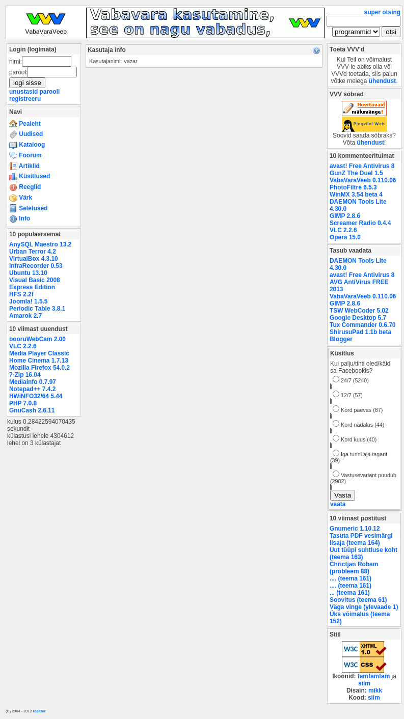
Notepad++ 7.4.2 (32, 389)
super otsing (382, 12)
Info (19, 218)
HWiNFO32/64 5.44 (35, 396)
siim (364, 683)
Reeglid (25, 186)
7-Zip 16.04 (25, 374)
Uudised (26, 133)
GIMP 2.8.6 (345, 215)
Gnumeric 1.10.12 (355, 528)
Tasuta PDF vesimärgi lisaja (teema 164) (361, 539)
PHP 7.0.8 (23, 403)
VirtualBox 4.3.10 (33, 258)
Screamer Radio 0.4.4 (360, 223)
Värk (20, 197)
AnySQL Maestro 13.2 (40, 244)
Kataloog (27, 144)
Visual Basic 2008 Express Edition (34, 283)
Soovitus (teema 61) (358, 599)
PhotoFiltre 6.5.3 (353, 187)
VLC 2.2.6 (23, 346)
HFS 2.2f (21, 294)
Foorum (25, 155)
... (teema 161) (350, 592)
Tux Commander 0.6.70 (362, 324)
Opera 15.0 (345, 237)
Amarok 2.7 (25, 315)
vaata (337, 504)
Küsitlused (29, 176)
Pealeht (25, 123)
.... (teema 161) (350, 578)
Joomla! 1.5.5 (28, 301)
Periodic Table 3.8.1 (37, 308)
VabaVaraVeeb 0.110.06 (363, 180)
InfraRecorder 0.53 (36, 265)
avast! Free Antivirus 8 (362, 166)
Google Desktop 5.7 (358, 317)
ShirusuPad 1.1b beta (360, 332)
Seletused (28, 208)
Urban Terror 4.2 (32, 251)
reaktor (39, 711)
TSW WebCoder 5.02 (359, 310)
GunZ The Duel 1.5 (356, 173)
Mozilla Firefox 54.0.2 (39, 367)
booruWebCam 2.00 (37, 339)
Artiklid (24, 166)
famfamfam (374, 676)
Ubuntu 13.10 (28, 272)
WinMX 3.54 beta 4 (356, 194)
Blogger (341, 339)
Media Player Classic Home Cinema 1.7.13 (39, 357)
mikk (375, 690)
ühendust (382, 81)
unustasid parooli (34, 91)
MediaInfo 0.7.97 (32, 381)
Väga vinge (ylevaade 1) (364, 607)
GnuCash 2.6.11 (32, 410)
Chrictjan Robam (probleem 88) (354, 568)
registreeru (25, 98)
